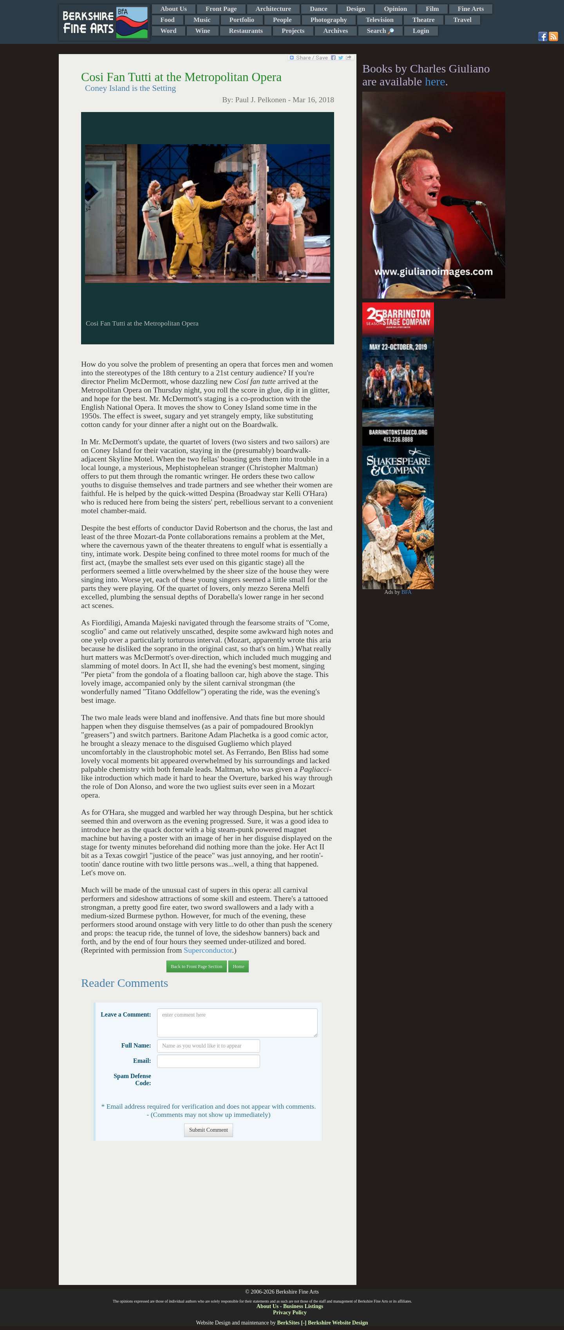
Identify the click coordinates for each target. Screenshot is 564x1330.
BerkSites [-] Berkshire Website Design (322, 1323)
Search (380, 30)
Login (421, 30)
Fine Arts (471, 9)
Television (380, 20)
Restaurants (246, 30)
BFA (406, 592)
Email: (142, 1060)
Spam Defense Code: (132, 1079)
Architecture (273, 9)
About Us (174, 9)
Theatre (423, 20)
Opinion (395, 9)
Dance (318, 9)
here (435, 81)
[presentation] (216, 1085)
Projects (293, 30)
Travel (463, 20)
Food (168, 20)
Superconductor (208, 950)
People (282, 20)
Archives (336, 30)
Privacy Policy (290, 1313)
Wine (202, 30)
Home (238, 966)
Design (355, 9)
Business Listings (303, 1306)
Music (202, 20)
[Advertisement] (207, 1217)
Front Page (221, 9)
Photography (329, 20)
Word (169, 30)
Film (432, 9)
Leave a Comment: (126, 1014)
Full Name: (136, 1045)
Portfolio (242, 20)
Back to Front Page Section (196, 966)
